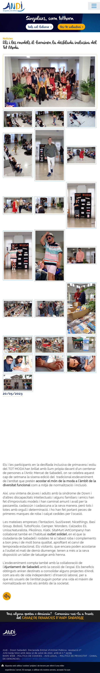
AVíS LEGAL (50, 656)
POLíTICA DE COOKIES (29, 656)
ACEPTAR (84, 668)
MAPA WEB (9, 656)
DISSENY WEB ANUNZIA (35, 659)
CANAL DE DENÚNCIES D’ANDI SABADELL (52, 618)
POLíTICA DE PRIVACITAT (73, 656)
